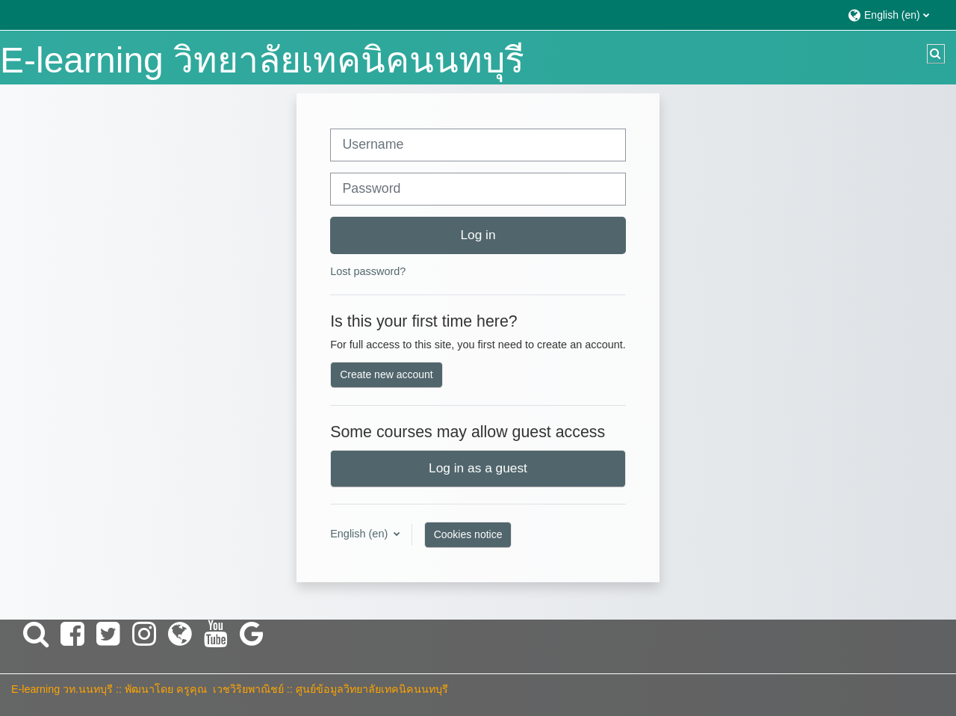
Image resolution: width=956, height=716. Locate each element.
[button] (894, 14)
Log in (477, 234)
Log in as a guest (478, 467)
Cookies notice (468, 534)
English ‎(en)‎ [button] (360, 534)
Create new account (386, 374)
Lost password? (368, 271)
